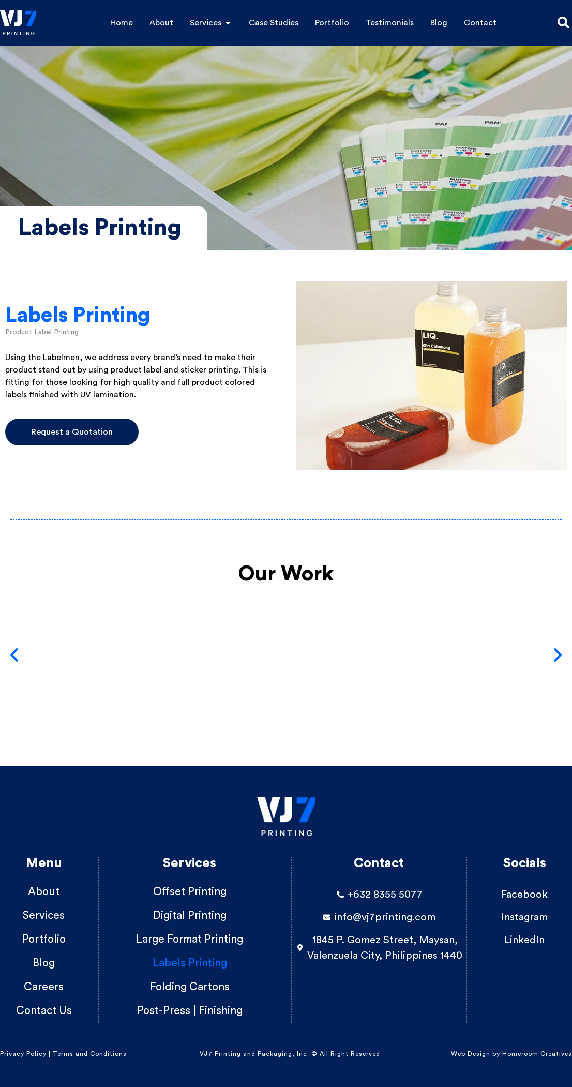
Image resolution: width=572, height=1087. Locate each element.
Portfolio (44, 939)
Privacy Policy (23, 1054)
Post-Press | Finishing (190, 1010)
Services (44, 915)
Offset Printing (190, 891)
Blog (44, 963)
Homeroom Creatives (537, 1054)
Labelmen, (63, 357)
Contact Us (44, 1010)
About (43, 891)
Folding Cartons (190, 986)
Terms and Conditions (91, 1054)
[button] (563, 22)
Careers (44, 986)
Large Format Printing (189, 939)
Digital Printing (190, 915)
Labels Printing (190, 963)
